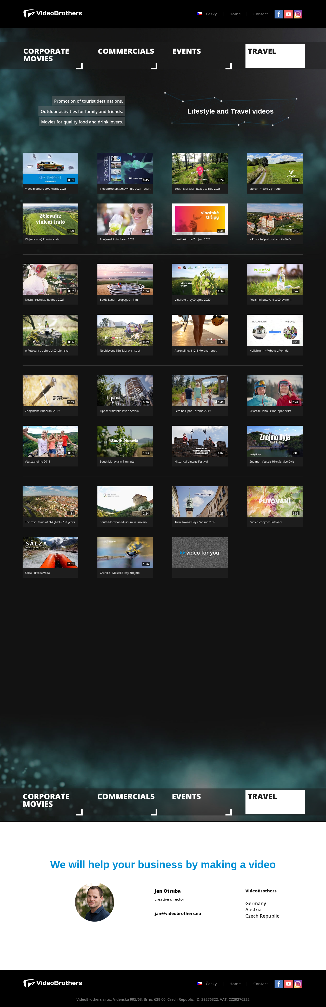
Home (235, 13)
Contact (260, 13)
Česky (207, 13)
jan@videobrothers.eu (178, 913)
